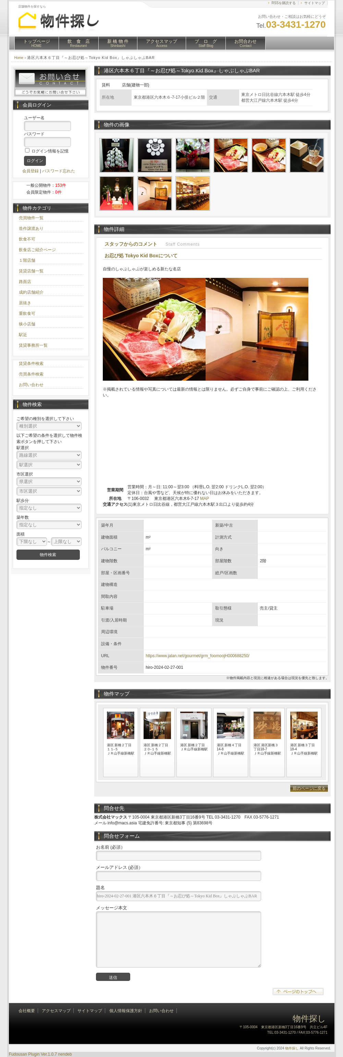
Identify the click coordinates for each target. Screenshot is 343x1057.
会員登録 (30, 171)
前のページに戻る (309, 788)
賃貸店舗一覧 (31, 271)
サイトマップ (314, 3)
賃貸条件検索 (31, 363)
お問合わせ (245, 43)
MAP (204, 498)
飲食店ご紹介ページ (37, 249)
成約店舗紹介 (31, 292)
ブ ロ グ (206, 43)
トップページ (36, 43)
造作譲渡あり (31, 228)
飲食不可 (27, 239)
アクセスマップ (161, 43)
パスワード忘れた (58, 171)
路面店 (25, 281)
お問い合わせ (31, 384)
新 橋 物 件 (118, 43)
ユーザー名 (34, 117)
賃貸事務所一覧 (33, 345)
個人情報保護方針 (125, 1010)
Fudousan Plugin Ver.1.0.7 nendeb (40, 1054)
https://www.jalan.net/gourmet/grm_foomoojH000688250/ (197, 655)
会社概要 (27, 1010)
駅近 (23, 334)
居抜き (25, 302)
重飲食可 (27, 313)
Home (19, 58)
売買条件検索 (31, 374)
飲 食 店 (79, 43)
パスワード (34, 134)
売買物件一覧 (31, 218)
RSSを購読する (284, 3)
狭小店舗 (27, 324)
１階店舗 (27, 260)
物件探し (292, 1048)
